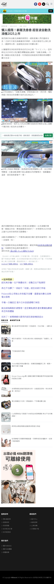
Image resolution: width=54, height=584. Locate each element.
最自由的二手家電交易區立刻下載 (17, 11)
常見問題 (5, 525)
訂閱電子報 (34, 529)
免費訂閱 (48, 135)
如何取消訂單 (6, 529)
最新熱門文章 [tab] (15, 320)
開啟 (50, 11)
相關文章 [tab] (4, 320)
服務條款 (5, 522)
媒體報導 (5, 552)
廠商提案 (33, 522)
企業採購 (33, 525)
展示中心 (33, 519)
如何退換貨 (6, 532)
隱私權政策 (6, 519)
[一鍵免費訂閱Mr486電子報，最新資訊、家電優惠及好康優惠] (22, 135)
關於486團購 (6, 549)
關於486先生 (6, 546)
